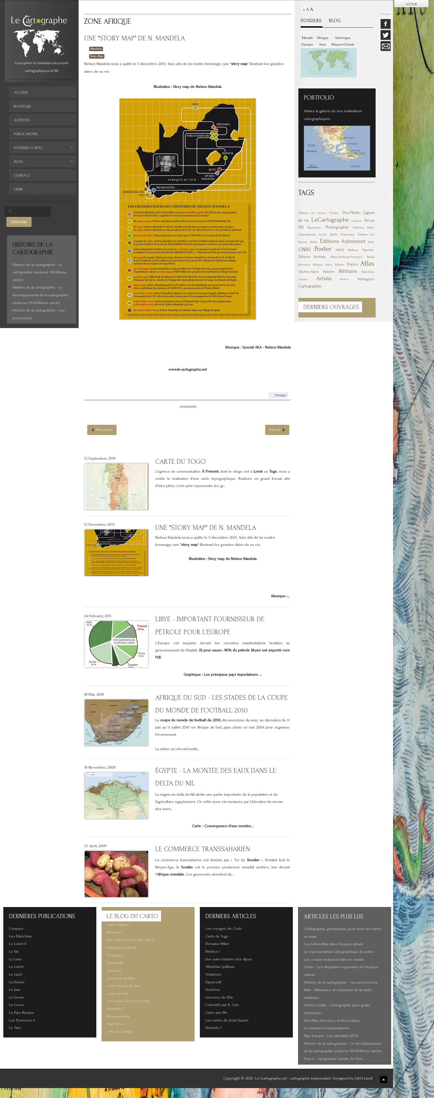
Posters (344, 279)
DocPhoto (351, 212)
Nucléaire (314, 227)
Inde (371, 242)
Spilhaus (353, 250)
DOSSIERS (311, 20)
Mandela (96, 49)
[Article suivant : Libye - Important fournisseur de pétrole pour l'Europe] (277, 440)
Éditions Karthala (312, 257)
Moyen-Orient (343, 44)
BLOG (334, 20)
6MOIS (340, 250)
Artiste (324, 279)
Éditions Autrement (342, 241)
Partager (280, 405)
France (352, 264)
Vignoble (368, 250)
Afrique (323, 38)
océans (303, 279)
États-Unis (367, 272)
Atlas (367, 263)
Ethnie (339, 264)
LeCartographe (330, 219)
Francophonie (307, 234)
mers (328, 264)
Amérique (343, 38)
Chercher (19, 222)
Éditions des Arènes (312, 213)
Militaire (348, 271)
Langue (357, 220)
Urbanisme (347, 234)
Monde (307, 38)
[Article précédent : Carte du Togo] (102, 440)
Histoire (328, 272)
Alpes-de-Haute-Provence (346, 257)
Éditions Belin (363, 227)
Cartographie (310, 286)
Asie (322, 44)
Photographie (337, 227)
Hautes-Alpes (309, 272)
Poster (323, 249)
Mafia (333, 234)
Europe (307, 44)
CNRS (305, 249)
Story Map (96, 56)
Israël (322, 234)
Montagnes (366, 279)
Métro (313, 242)
